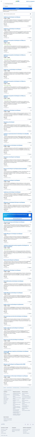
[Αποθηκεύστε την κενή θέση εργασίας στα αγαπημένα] (31, 29)
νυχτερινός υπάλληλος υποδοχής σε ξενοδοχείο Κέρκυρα (16, 407)
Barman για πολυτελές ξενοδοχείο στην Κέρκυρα (14, 339)
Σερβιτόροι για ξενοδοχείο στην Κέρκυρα (12, 17)
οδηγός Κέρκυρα (24, 404)
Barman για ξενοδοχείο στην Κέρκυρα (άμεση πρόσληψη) (15, 168)
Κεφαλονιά (5, 397)
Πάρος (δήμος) (6, 399)
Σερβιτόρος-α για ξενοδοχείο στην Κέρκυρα (12, 69)
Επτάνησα (5, 402)
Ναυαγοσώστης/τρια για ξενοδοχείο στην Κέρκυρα (14, 221)
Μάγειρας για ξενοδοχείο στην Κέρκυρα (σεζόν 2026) (14, 364)
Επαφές (2, 431)
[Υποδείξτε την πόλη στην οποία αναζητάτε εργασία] (17, 6)
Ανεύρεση (17, 8)
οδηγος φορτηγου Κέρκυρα (26, 410)
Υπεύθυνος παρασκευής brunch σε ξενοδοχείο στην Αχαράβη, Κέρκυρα (16, 134)
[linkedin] (33, 424)
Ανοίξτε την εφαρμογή (30, 1)
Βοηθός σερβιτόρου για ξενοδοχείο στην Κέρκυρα (14, 327)
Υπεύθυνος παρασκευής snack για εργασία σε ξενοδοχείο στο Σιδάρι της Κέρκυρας (16, 246)
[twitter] (30, 424)
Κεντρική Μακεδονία (7, 394)
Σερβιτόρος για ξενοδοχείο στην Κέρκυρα (12, 28)
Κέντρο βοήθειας (3, 430)
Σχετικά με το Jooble (4, 429)
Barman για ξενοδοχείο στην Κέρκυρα (11, 259)
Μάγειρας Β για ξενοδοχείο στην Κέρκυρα (12, 270)
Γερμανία (5, 403)
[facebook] (25, 424)
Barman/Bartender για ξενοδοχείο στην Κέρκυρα (13, 281)
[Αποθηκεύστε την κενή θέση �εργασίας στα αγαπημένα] (31, 17)
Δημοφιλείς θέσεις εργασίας (8, 418)
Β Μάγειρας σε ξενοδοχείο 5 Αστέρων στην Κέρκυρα (14, 202)
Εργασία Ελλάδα (25, 430)
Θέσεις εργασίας (3, 433)
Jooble (6, 435)
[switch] (30, 13)
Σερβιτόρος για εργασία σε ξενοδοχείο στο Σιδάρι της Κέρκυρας (15, 41)
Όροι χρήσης (25, 431)
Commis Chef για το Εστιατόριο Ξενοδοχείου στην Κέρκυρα (16, 375)
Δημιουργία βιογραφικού (17, 218)
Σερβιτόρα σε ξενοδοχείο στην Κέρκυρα (12, 180)
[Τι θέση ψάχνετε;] (17, 4)
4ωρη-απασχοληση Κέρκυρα (26, 396)
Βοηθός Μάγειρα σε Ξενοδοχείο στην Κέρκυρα (13, 233)
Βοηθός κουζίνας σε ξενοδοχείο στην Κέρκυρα (13, 145)
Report (29, 37)
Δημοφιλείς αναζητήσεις (8, 390)
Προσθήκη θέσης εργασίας (16, 429)
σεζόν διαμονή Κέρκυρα (25, 395)
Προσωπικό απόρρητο (26, 433)
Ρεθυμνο (5, 393)
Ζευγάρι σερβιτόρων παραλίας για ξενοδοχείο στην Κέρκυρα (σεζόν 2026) (16, 352)
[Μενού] (1, 1)
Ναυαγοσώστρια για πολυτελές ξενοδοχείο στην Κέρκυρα (15, 316)
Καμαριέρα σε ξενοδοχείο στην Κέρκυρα (12, 156)
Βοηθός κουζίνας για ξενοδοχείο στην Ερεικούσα (13, 304)
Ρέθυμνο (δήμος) (6, 398)
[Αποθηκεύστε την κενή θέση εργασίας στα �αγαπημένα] (31, 351)
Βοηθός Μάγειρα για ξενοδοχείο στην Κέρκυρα (13, 292)
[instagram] (28, 424)
